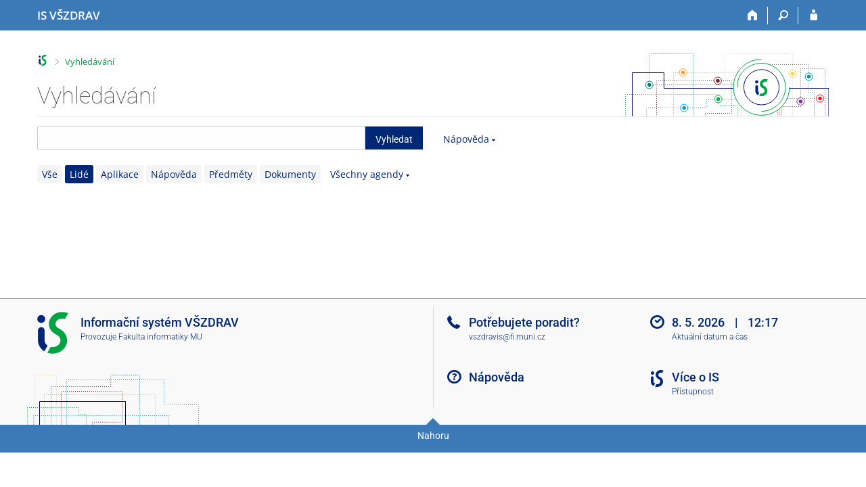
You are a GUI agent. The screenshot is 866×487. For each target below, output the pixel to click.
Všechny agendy (366, 174)
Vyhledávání (89, 61)
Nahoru (433, 435)
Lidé (79, 174)
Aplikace (120, 174)
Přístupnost (693, 391)
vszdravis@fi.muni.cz (507, 337)
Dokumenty (290, 174)
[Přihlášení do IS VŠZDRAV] (813, 15)
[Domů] (752, 15)
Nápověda (466, 139)
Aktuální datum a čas (710, 337)
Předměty (230, 174)
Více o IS (695, 377)
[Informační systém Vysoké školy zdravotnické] (68, 15)
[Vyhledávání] (783, 15)
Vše (50, 174)
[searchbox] (201, 137)
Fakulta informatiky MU (160, 337)
